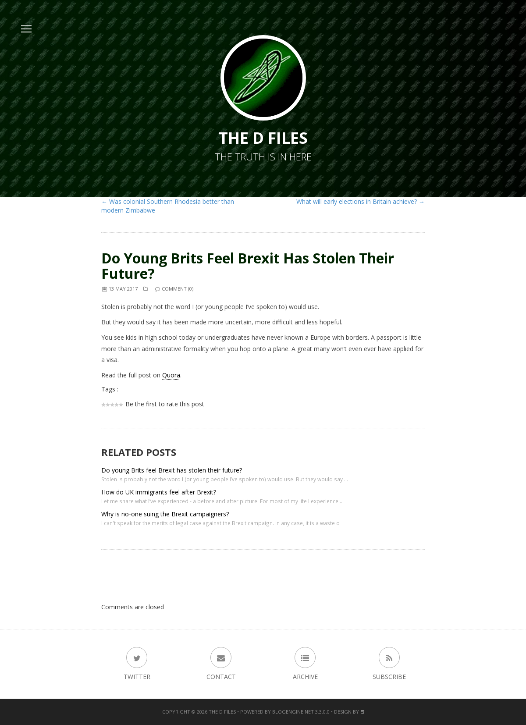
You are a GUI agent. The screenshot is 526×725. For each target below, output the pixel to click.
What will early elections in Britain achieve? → (360, 201)
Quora (171, 375)
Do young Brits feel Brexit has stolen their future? (247, 266)
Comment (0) (173, 288)
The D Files (222, 711)
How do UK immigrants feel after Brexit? (158, 492)
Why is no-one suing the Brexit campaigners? (165, 514)
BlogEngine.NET (293, 711)
